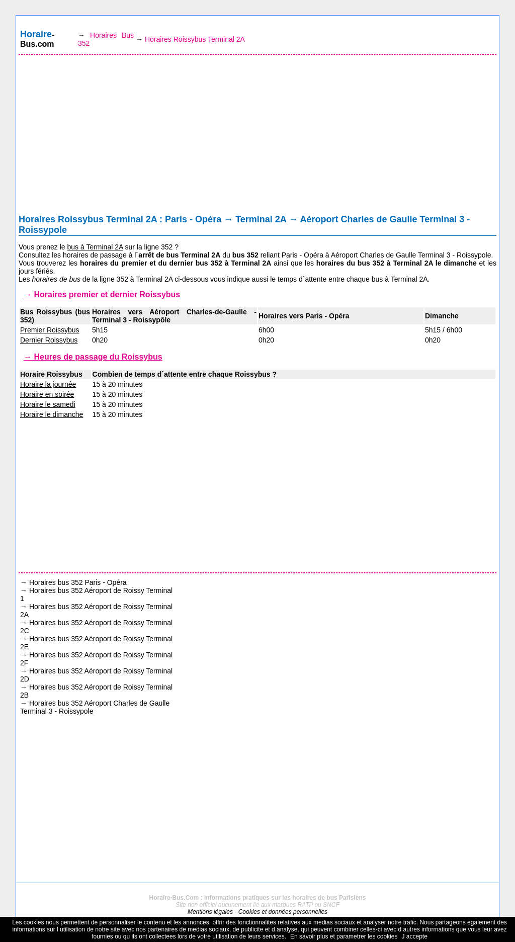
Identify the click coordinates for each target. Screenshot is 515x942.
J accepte (414, 936)
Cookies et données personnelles (282, 911)
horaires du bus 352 (350, 263)
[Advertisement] (257, 136)
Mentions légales (210, 911)
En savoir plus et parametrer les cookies (343, 936)
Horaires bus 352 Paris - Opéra (78, 582)
